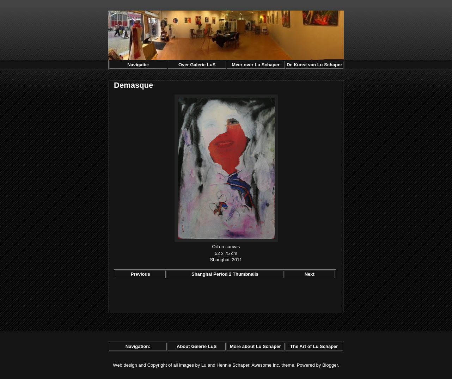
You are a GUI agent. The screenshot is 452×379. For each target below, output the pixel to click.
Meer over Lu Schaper (256, 64)
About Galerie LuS (196, 346)
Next (309, 274)
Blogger (330, 365)
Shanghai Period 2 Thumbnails (224, 274)
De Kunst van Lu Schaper (314, 64)
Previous (140, 274)
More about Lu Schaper (255, 346)
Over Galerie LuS (197, 64)
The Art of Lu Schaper (314, 346)
